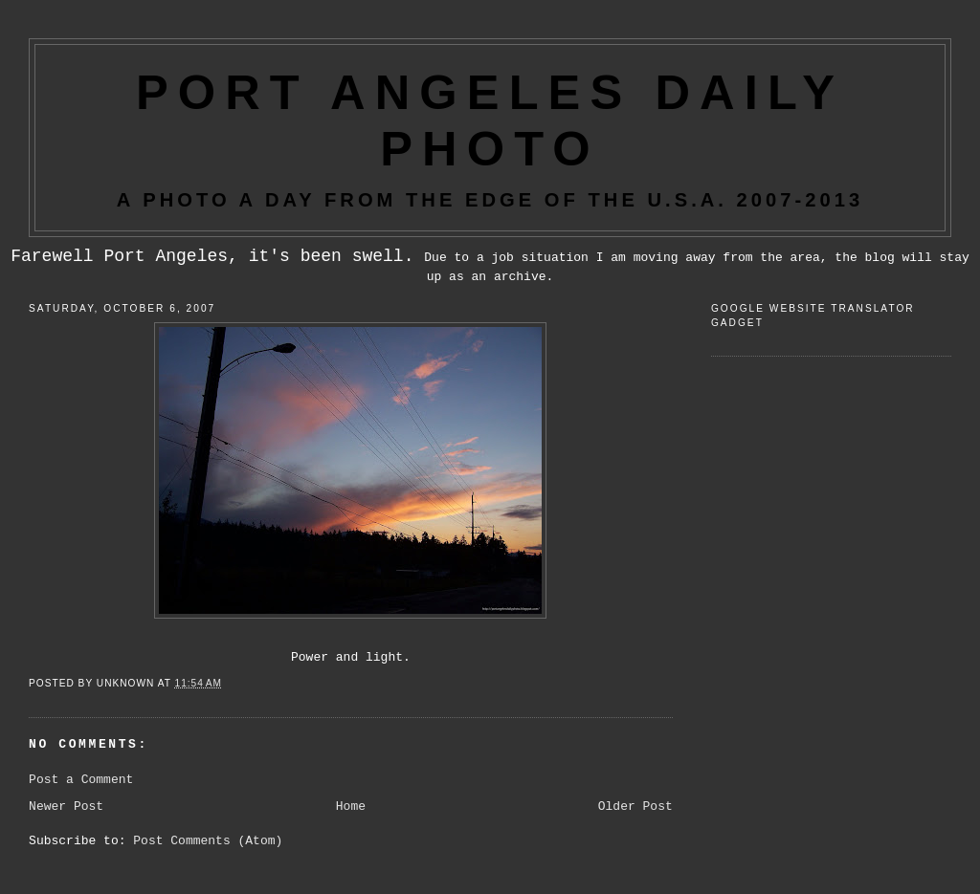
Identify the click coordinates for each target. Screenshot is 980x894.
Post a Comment (81, 780)
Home (351, 806)
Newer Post (66, 806)
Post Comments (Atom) (207, 841)
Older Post (635, 806)
